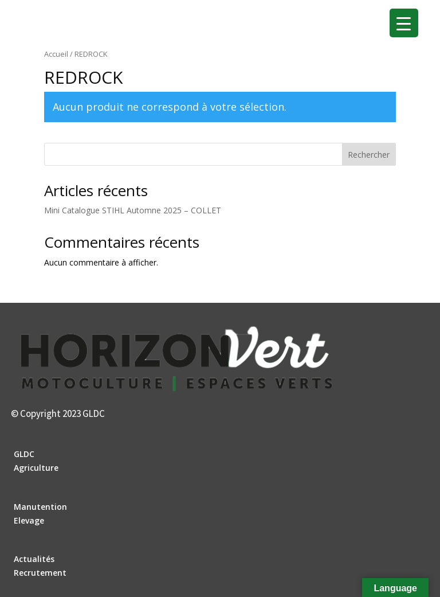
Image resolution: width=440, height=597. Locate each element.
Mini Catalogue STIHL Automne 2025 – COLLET (132, 210)
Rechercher (369, 154)
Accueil (56, 54)
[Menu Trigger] (404, 23)
